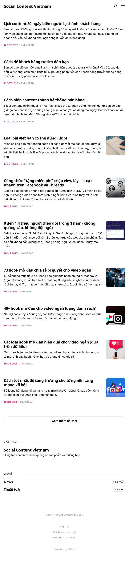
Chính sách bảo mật (64, 532)
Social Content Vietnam (27, 6)
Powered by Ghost (64, 549)
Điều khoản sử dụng (64, 537)
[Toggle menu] (123, 6)
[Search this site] (116, 6)
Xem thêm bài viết (64, 421)
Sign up (64, 526)
